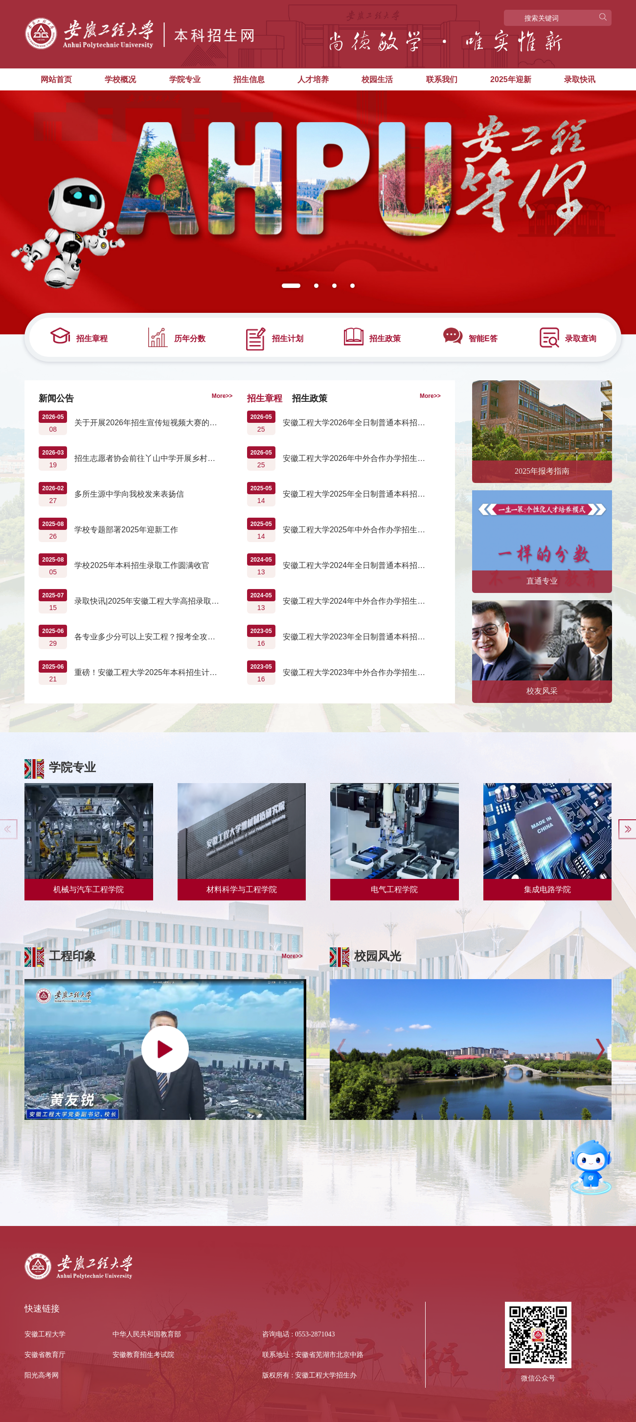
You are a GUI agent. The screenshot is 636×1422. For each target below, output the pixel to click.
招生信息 (249, 79)
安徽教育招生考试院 (143, 1354)
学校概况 (120, 79)
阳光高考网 (41, 1375)
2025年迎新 (510, 79)
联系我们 (441, 79)
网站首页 (56, 79)
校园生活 (377, 79)
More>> (222, 396)
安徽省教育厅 (45, 1354)
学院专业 (185, 79)
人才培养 (313, 79)
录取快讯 (579, 79)
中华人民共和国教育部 (147, 1334)
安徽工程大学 (45, 1334)
